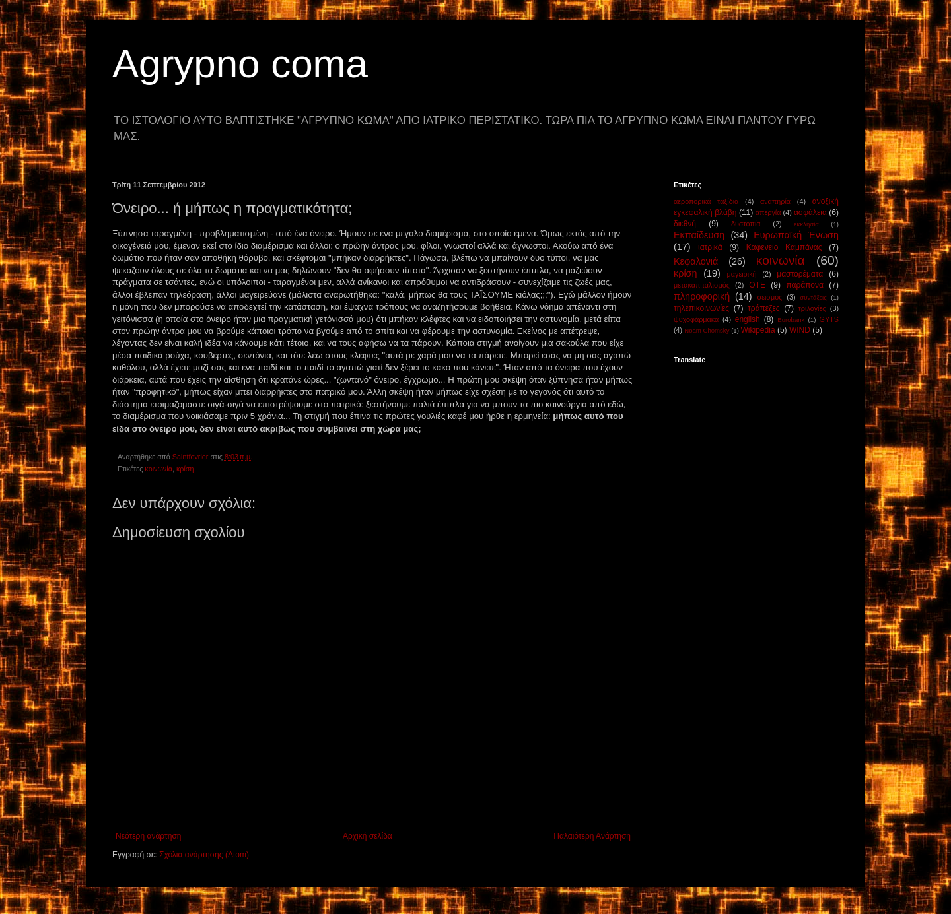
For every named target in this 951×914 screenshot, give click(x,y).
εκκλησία (806, 224)
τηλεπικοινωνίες (701, 308)
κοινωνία (158, 469)
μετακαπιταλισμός (702, 285)
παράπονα (805, 285)
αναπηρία (775, 201)
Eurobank (790, 319)
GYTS (829, 319)
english (747, 319)
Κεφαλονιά (696, 261)
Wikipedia (758, 330)
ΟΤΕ (757, 285)
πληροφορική (702, 296)
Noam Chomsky (706, 330)
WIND (799, 330)
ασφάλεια (810, 212)
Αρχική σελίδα (367, 836)
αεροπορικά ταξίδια (706, 201)
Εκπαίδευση (699, 235)
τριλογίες (812, 308)
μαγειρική (742, 274)
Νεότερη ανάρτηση (148, 836)
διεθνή (685, 223)
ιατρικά (710, 247)
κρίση (185, 469)
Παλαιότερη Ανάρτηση (592, 836)
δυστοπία (746, 224)
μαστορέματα (800, 273)
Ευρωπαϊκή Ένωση (796, 235)
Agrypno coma (240, 64)
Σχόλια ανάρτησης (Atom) (204, 854)
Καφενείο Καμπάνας (784, 247)
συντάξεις (813, 297)
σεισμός (769, 297)
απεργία (768, 212)
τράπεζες (764, 308)
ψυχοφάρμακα (696, 319)
